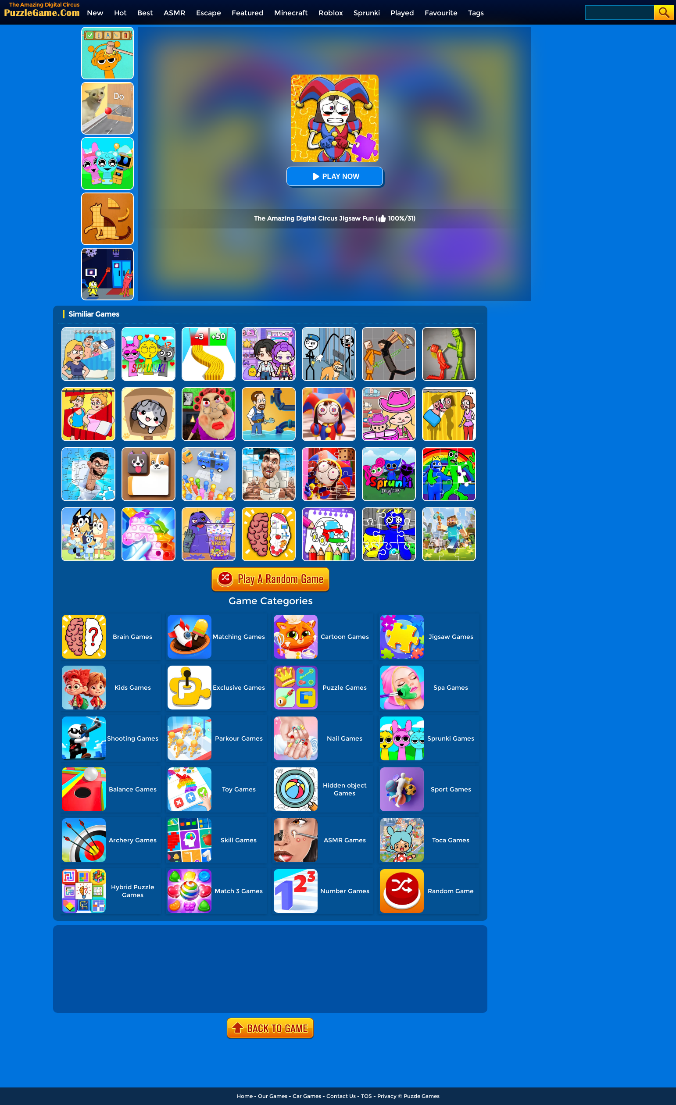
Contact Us (341, 1096)
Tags (476, 13)
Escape (208, 13)
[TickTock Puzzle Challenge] (107, 85)
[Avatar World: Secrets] (269, 330)
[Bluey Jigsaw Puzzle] (88, 510)
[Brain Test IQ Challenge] (269, 510)
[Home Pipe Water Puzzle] (269, 390)
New (95, 13)
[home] (41, 12)
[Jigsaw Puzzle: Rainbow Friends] (449, 450)
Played (402, 13)
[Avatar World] (389, 390)
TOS (366, 1096)
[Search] (619, 12)
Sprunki (367, 13)
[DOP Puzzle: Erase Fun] (88, 330)
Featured (248, 13)
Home (245, 1096)
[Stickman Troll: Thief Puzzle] (329, 330)
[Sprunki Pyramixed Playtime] (389, 450)
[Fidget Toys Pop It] (148, 510)
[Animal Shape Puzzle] (107, 195)
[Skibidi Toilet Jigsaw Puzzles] (269, 450)
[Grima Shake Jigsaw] (209, 510)
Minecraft (291, 13)
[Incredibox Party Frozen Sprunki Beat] (107, 140)
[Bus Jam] (209, 450)
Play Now (334, 176)
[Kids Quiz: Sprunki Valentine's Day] (148, 330)
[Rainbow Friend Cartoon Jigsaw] (389, 510)
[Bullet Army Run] (209, 330)
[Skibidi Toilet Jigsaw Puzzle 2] (88, 450)
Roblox (330, 13)
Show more (84, 996)
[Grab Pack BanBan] (107, 251)
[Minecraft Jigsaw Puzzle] (449, 510)
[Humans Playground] (389, 330)
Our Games (272, 1096)
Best (145, 13)
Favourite (441, 13)
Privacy (387, 1096)
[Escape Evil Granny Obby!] (209, 390)
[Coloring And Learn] (329, 510)
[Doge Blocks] (148, 450)
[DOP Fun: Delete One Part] (449, 390)
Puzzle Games (422, 1096)
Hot (120, 13)
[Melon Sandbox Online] (449, 330)
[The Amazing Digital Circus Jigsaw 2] (329, 390)
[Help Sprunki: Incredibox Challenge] (107, 30)
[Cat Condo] (148, 390)
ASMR (175, 13)
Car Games (307, 1096)
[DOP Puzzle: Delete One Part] (88, 390)
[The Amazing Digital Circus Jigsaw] (329, 450)
